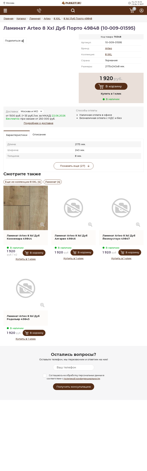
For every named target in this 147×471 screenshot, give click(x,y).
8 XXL (108, 54)
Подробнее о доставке (38, 123)
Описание (39, 134)
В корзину (113, 86)
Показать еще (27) (72, 165)
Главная (8, 18)
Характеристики (16, 135)
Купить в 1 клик (26, 259)
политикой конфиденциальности (82, 378)
